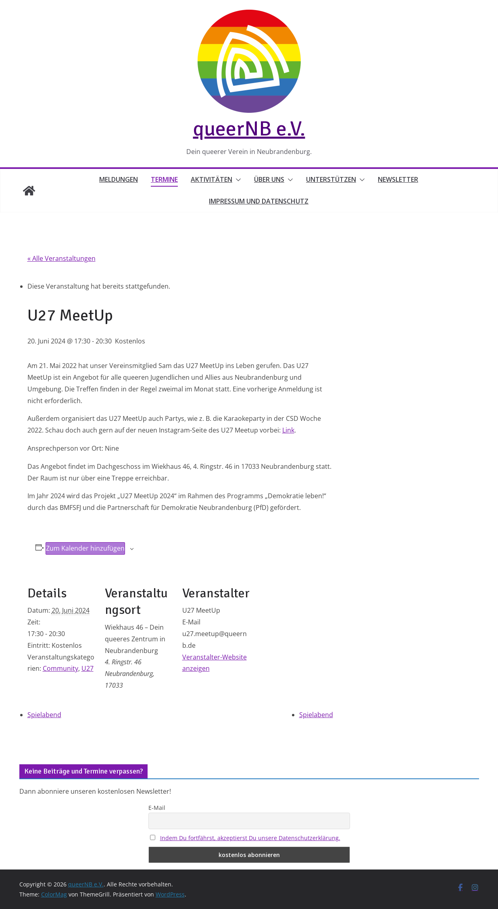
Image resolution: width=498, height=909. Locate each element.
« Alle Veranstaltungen (61, 258)
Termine (164, 179)
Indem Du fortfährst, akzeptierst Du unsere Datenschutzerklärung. (250, 838)
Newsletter (398, 179)
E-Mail (156, 807)
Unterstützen (331, 179)
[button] (236, 180)
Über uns (269, 179)
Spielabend (44, 714)
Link (288, 430)
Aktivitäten (211, 179)
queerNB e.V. (249, 128)
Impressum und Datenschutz (258, 201)
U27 (87, 668)
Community (60, 668)
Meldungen (118, 179)
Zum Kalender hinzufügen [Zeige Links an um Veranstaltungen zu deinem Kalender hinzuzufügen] (85, 548)
